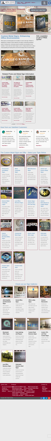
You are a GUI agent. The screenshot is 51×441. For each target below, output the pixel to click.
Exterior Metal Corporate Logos (19, 389)
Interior (43, 386)
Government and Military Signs (19, 386)
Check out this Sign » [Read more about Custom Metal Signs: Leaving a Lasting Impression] (17, 120)
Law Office (30, 389)
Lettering (44, 389)
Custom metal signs (29, 395)
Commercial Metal (30, 392)
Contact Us (24, 3)
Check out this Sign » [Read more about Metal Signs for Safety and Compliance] (29, 121)
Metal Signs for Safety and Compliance (29, 109)
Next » (23, 124)
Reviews (19, 3)
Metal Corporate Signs (33, 386)
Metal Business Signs (17, 388)
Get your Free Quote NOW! (8, 386)
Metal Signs (44, 388)
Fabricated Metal (23, 393)
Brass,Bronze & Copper (29, 391)
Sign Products (5, 389)
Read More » (5, 145)
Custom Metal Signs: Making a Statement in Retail (6, 109)
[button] (2, 23)
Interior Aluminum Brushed (18, 392)
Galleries (33, 2)
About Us (10, 391)
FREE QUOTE (27, 2)
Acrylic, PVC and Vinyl (17, 391)
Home (18, 2)
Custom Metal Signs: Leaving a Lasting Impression (18, 109)
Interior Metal (15, 393)
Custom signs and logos (17, 395)
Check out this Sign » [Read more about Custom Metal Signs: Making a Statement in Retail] (5, 120)
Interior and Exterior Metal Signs (31, 388)
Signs (22, 2)
